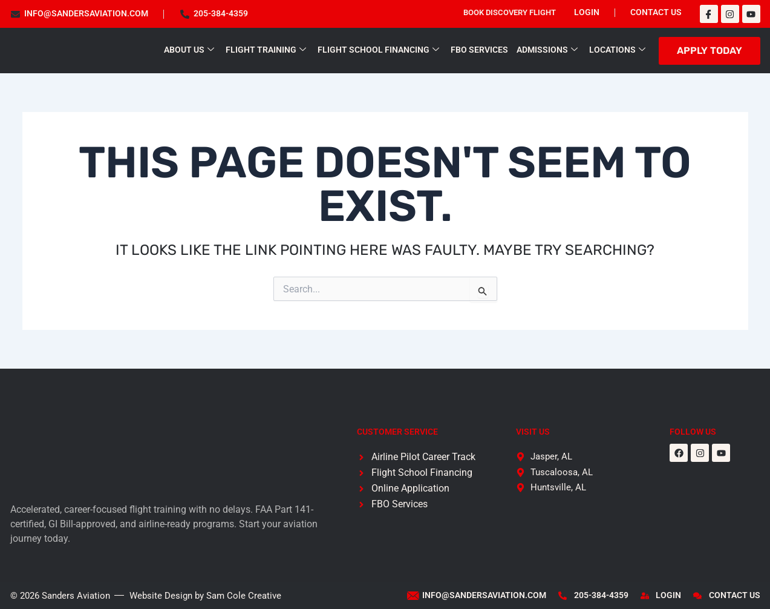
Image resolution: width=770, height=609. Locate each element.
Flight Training (266, 50)
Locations (617, 50)
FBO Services (479, 50)
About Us (189, 50)
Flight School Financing (378, 50)
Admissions (547, 50)
